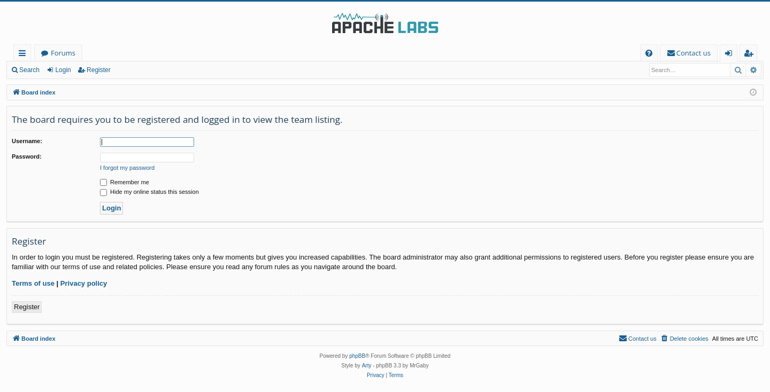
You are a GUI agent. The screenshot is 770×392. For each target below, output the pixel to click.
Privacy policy (83, 283)
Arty (367, 366)
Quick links (24, 54)
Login (63, 70)
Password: (27, 156)
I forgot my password (127, 167)
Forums (63, 53)
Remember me (124, 182)
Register (99, 70)
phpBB (357, 356)
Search (29, 70)
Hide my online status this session (149, 192)
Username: (27, 141)
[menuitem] (649, 53)
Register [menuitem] (751, 54)
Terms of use (33, 283)
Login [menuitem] (731, 54)
